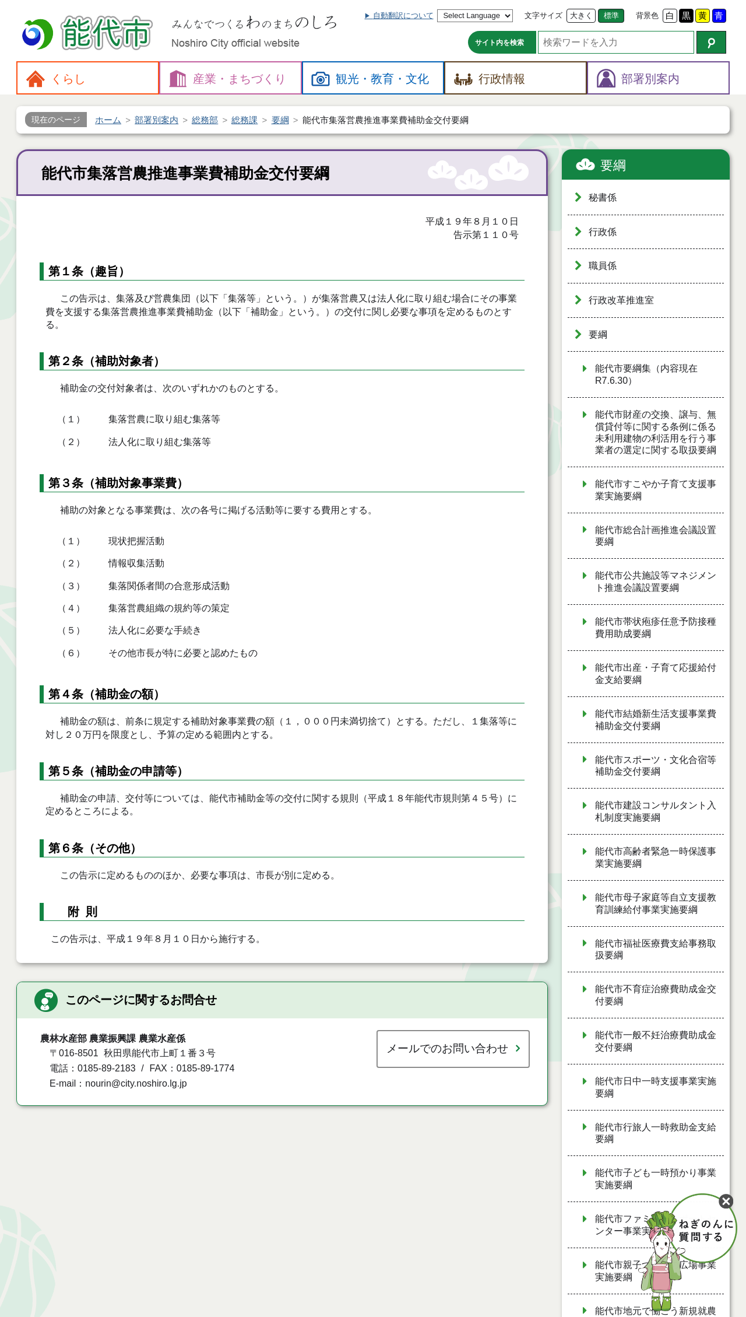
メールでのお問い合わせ (447, 1048)
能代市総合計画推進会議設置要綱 (655, 536)
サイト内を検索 (499, 42)
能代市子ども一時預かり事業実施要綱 (655, 1179)
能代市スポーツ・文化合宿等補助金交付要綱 (655, 766)
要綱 (613, 165)
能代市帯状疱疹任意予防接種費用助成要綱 (655, 628)
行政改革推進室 (621, 300)
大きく (581, 15)
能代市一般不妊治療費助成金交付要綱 (655, 1041)
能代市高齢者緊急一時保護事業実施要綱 (655, 857)
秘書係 (603, 197)
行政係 (603, 232)
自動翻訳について (403, 15)
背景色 (647, 15)
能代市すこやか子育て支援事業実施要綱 (655, 490)
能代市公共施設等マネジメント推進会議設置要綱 (655, 581)
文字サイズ (543, 15)
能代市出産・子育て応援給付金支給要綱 (655, 674)
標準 (611, 15)
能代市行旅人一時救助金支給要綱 (655, 1133)
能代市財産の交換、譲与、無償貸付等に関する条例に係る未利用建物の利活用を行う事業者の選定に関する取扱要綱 (655, 432)
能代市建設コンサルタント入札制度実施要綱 (655, 811)
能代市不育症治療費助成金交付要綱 (655, 995)
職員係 (603, 266)
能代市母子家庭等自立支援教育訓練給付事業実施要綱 (655, 903)
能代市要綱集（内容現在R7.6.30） (646, 374)
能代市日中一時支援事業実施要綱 (655, 1087)
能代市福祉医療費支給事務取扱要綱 (655, 949)
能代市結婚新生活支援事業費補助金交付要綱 (655, 720)
